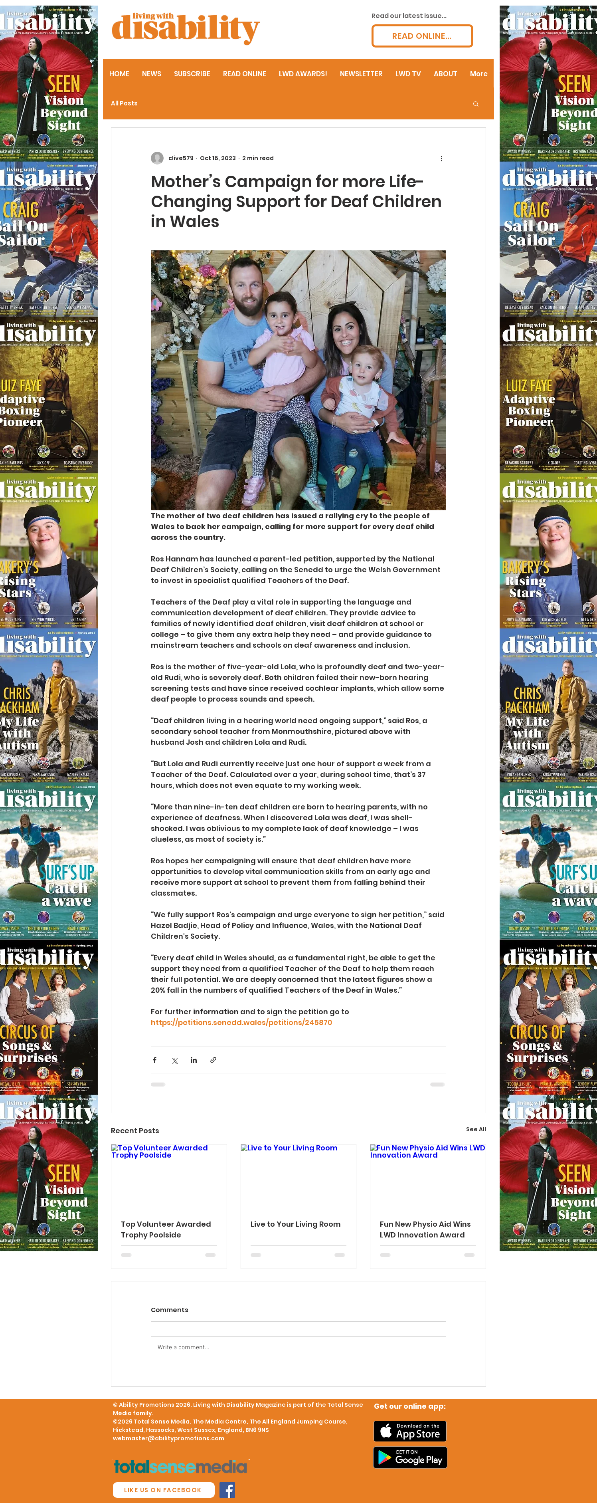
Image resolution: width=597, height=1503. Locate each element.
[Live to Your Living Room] (298, 1176)
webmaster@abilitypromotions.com (168, 1438)
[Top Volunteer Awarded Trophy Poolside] (169, 1176)
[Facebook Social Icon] (227, 1490)
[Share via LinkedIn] (194, 1060)
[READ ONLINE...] (422, 36)
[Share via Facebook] (154, 1060)
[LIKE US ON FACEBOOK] (164, 1490)
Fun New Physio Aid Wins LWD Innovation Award (425, 1229)
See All (476, 1129)
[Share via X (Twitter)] (174, 1060)
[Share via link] (213, 1060)
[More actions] (441, 158)
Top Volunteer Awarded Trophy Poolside (166, 1229)
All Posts (124, 103)
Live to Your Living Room (296, 1224)
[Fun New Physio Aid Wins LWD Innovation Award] (428, 1176)
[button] (476, 103)
